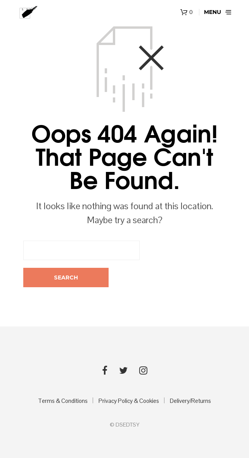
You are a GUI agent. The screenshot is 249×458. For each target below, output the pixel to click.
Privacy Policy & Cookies (129, 400)
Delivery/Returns (190, 400)
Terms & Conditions (63, 400)
